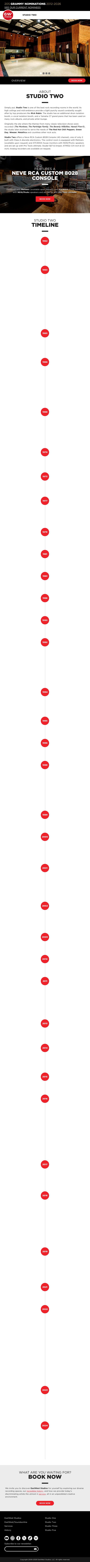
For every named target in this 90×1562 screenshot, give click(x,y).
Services (8, 1526)
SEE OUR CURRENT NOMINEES (22, 7)
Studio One (50, 1518)
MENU (6, 80)
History (7, 1530)
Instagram (12, 1538)
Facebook (18, 1538)
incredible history (35, 1491)
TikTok (30, 1538)
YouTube (6, 1538)
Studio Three (51, 1526)
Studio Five (50, 1530)
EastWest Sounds (8, 15)
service (42, 1494)
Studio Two (30, 15)
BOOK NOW (76, 80)
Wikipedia (36, 1538)
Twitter (24, 1538)
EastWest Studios (12, 1518)
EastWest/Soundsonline (15, 1522)
